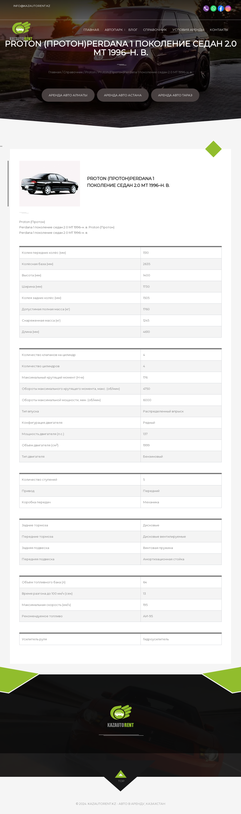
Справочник (155, 30)
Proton (90, 72)
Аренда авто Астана (123, 95)
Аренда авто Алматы (68, 95)
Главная (91, 30)
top (121, 780)
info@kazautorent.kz (31, 6)
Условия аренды (188, 30)
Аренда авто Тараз (175, 95)
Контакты (219, 30)
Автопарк (114, 30)
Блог (133, 30)
